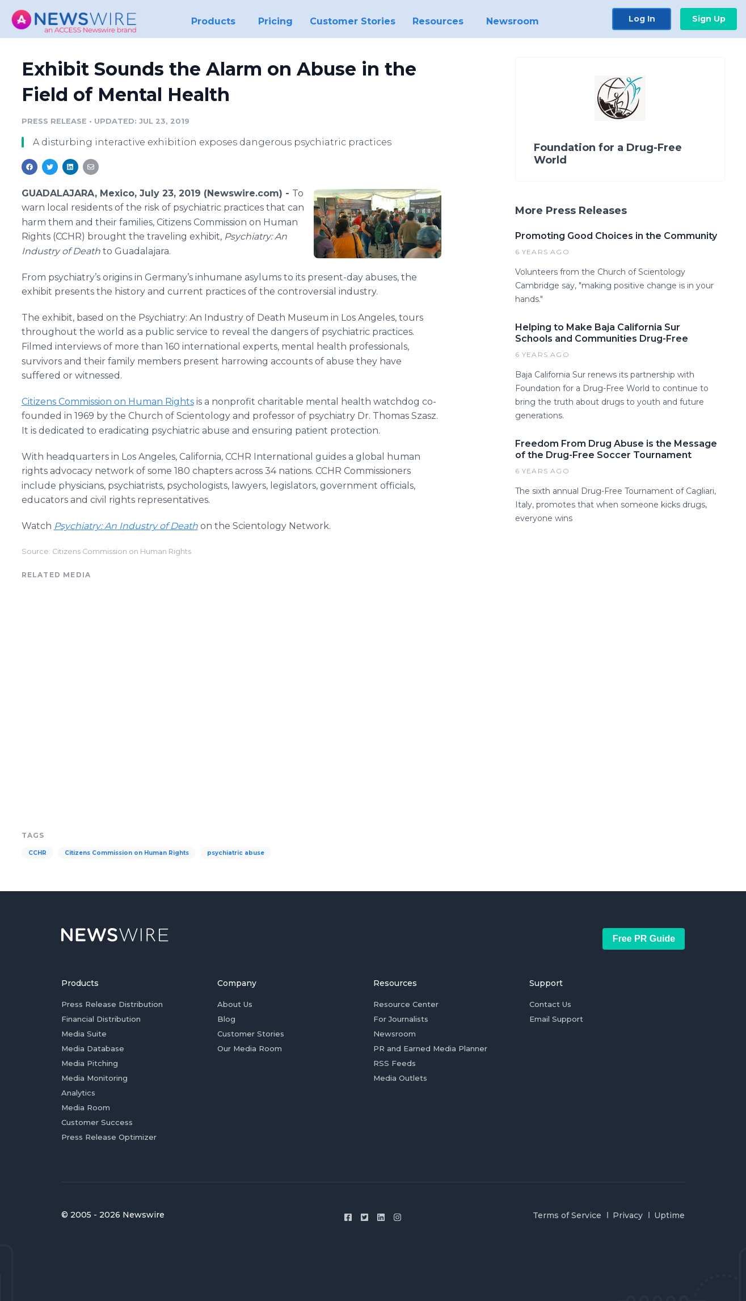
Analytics (78, 1092)
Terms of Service (567, 1215)
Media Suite (84, 1033)
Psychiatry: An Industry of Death (126, 526)
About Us (234, 1004)
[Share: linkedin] (70, 166)
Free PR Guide (644, 938)
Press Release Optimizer (109, 1136)
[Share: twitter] (50, 166)
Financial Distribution (101, 1018)
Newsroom (394, 1033)
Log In (642, 18)
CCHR (37, 853)
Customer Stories (250, 1033)
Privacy (628, 1215)
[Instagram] (397, 1217)
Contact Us (550, 1004)
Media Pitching (89, 1063)
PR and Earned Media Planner (430, 1048)
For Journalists (400, 1018)
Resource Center (406, 1004)
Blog (226, 1018)
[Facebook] (348, 1217)
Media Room (85, 1107)
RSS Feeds (394, 1063)
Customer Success (97, 1122)
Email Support (556, 1018)
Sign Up (709, 18)
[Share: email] (90, 166)
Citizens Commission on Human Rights (108, 401)
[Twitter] (364, 1217)
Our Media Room (249, 1048)
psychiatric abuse (235, 853)
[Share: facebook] (29, 166)
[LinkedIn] (381, 1217)
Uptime (669, 1215)
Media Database (92, 1048)
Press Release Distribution (112, 1004)
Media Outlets (400, 1077)
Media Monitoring (94, 1077)
